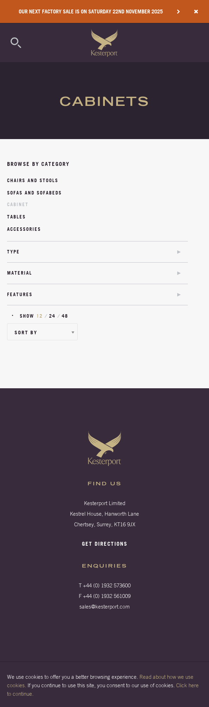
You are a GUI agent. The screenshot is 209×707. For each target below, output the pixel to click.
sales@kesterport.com (104, 606)
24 (52, 316)
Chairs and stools (32, 180)
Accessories (24, 229)
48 (65, 316)
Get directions (104, 543)
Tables (16, 217)
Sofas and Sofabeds (34, 193)
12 (39, 316)
